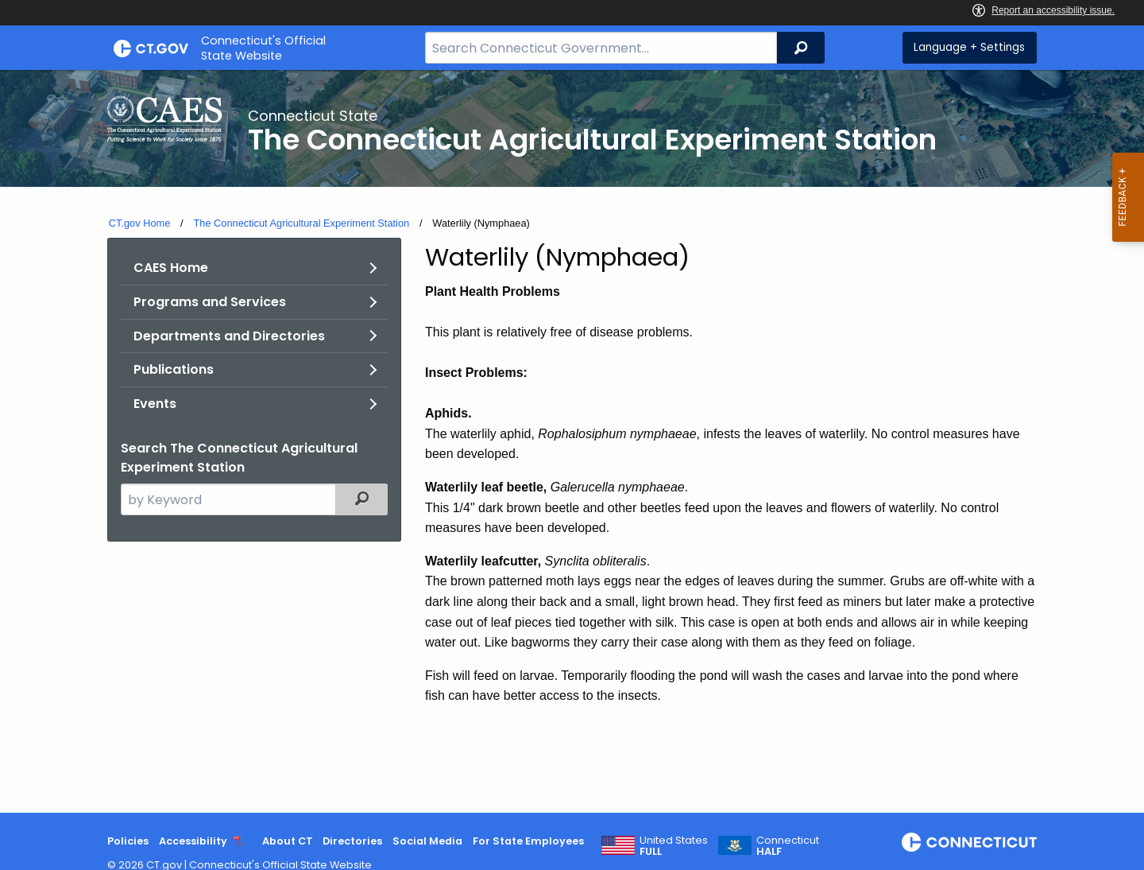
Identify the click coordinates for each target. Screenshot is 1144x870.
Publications (173, 369)
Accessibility (193, 841)
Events (154, 403)
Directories (352, 841)
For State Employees (528, 841)
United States (674, 846)
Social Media (427, 841)
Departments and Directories (229, 336)
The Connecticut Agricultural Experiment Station (301, 223)
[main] (572, 441)
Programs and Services (209, 302)
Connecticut (787, 846)
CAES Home (170, 267)
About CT (287, 841)
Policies (128, 841)
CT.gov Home (140, 223)
